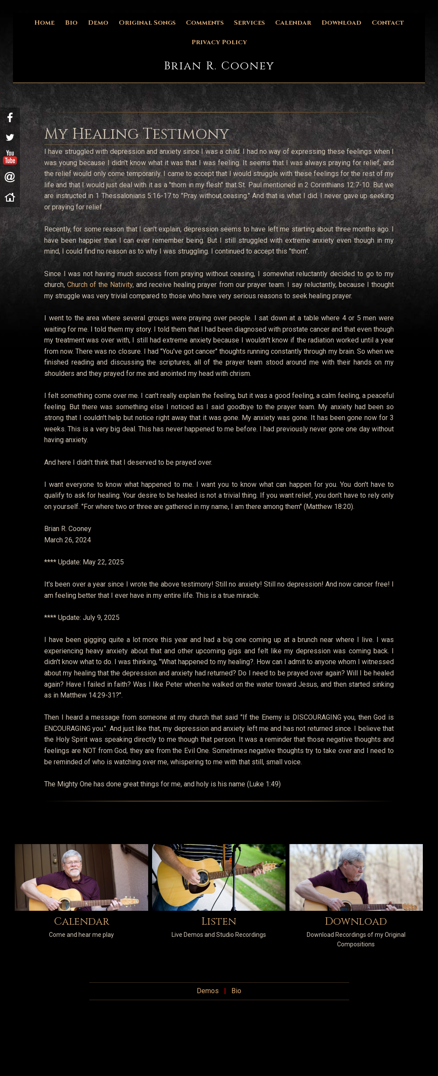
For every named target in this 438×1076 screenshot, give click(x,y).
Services (249, 22)
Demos (208, 991)
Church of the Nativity (100, 284)
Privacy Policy (219, 42)
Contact (388, 22)
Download (341, 22)
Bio (71, 22)
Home (44, 22)
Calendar (293, 22)
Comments (205, 22)
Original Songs (147, 22)
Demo (98, 22)
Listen (218, 922)
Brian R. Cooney (219, 66)
